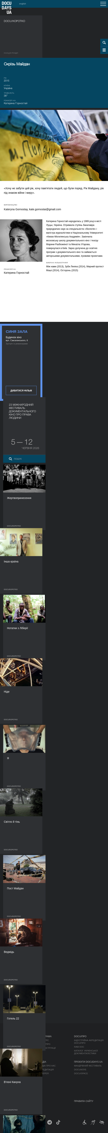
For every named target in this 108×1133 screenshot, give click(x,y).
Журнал (9, 1036)
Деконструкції (47, 1048)
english (22, 4)
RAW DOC (79, 1047)
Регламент (10, 1066)
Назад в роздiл (11, 53)
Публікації (9, 1040)
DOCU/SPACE (81, 1073)
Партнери (9, 1077)
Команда (9, 1073)
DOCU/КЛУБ (80, 1069)
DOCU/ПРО (44, 1044)
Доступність (11, 1081)
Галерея (44, 1073)
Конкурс (44, 1040)
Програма (45, 1036)
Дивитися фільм (21, 390)
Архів (7, 1093)
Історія (8, 1089)
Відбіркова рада (13, 1069)
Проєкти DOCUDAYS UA (88, 1062)
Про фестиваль (13, 1062)
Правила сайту (83, 1101)
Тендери (9, 1085)
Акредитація (46, 1069)
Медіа (42, 1062)
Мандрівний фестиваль (88, 1066)
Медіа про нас (47, 1066)
